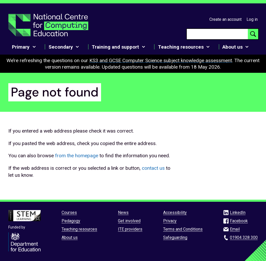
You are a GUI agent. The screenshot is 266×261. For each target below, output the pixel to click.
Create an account (225, 19)
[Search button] (253, 34)
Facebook (239, 220)
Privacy (170, 220)
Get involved (129, 220)
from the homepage (76, 156)
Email (235, 229)
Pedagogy (71, 220)
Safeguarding (175, 237)
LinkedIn (237, 212)
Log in (252, 19)
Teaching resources (79, 229)
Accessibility (175, 212)
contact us (153, 168)
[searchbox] (217, 34)
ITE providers (130, 229)
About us (70, 237)
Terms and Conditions (183, 229)
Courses (69, 212)
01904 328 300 (244, 237)
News (123, 212)
